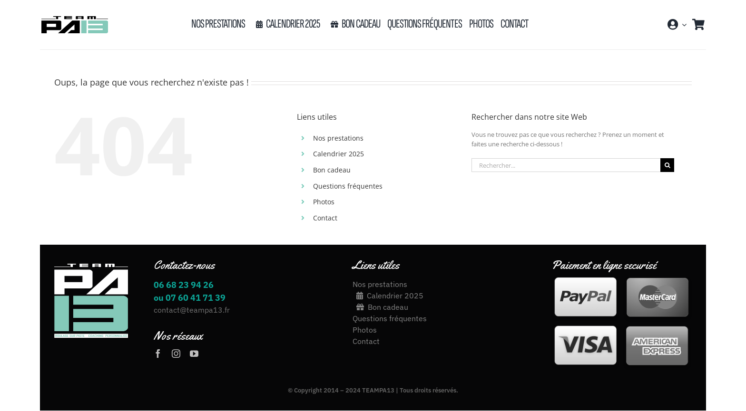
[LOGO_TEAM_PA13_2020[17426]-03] (74, 19)
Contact (325, 217)
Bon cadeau (332, 169)
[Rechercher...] (566, 165)
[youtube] (194, 353)
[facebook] (158, 353)
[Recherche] (667, 165)
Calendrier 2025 (338, 153)
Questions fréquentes (348, 186)
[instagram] (176, 353)
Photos (323, 201)
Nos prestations (338, 138)
